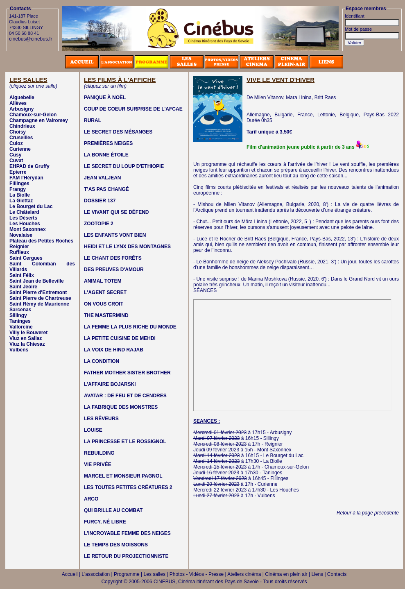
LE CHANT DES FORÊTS (113, 258)
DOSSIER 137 (99, 201)
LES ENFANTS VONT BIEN (115, 235)
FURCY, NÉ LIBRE (105, 522)
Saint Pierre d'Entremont (38, 292)
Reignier (19, 246)
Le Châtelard (24, 212)
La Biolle (19, 195)
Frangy (17, 189)
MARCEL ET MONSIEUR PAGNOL (123, 476)
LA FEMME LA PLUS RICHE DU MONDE (130, 327)
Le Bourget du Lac (30, 206)
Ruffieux (19, 252)
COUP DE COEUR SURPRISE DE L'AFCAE (133, 109)
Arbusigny (21, 109)
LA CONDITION (101, 361)
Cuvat (16, 160)
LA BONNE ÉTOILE (106, 155)
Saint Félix (21, 275)
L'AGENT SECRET (105, 292)
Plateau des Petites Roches (41, 241)
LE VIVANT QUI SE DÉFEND (116, 212)
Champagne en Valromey (38, 120)
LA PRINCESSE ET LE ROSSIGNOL (125, 441)
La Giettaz (21, 201)
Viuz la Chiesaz (27, 344)
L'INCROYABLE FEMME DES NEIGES (127, 533)
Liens (317, 574)
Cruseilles (21, 137)
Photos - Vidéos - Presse (197, 574)
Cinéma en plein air (286, 574)
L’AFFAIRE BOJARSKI (110, 384)
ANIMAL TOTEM (103, 281)
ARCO (91, 499)
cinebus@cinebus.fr (30, 39)
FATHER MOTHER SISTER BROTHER (127, 373)
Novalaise (20, 235)
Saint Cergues (26, 258)
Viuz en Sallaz (25, 338)
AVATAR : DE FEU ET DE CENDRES (125, 396)
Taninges (20, 321)
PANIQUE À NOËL (105, 97)
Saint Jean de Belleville (36, 281)
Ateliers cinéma (244, 574)
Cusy (15, 155)
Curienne (20, 149)
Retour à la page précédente (368, 513)
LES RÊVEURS (101, 418)
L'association (95, 574)
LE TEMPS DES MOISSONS (116, 545)
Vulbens (18, 350)
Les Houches (24, 224)
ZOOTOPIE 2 (98, 224)
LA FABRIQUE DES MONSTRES (121, 407)
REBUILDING (99, 453)
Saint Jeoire (23, 287)
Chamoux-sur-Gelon (33, 115)
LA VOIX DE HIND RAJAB (113, 350)
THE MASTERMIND (106, 315)
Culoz (16, 143)
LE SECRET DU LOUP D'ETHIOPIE (124, 166)
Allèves (18, 103)
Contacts (336, 574)
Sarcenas (20, 310)
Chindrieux (22, 126)
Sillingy (18, 315)
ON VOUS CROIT (103, 304)
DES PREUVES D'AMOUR (114, 269)
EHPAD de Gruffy (29, 166)
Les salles (154, 574)
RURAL (92, 120)
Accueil (70, 574)
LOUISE (93, 430)
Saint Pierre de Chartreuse (40, 298)
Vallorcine (21, 327)
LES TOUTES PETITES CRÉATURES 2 (128, 487)
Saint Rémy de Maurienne (39, 304)
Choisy (17, 132)
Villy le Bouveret (28, 332)
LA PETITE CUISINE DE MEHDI (120, 338)
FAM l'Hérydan (26, 178)
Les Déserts (23, 218)
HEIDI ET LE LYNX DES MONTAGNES (127, 246)
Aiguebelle (21, 97)
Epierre (17, 172)
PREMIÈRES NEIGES (108, 143)
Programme (127, 574)
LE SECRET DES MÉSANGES (118, 132)
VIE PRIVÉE (97, 464)
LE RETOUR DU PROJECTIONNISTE (126, 556)
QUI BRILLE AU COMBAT (113, 510)
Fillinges (19, 183)
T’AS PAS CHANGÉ (106, 189)
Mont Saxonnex (27, 229)
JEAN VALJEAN (102, 178)
